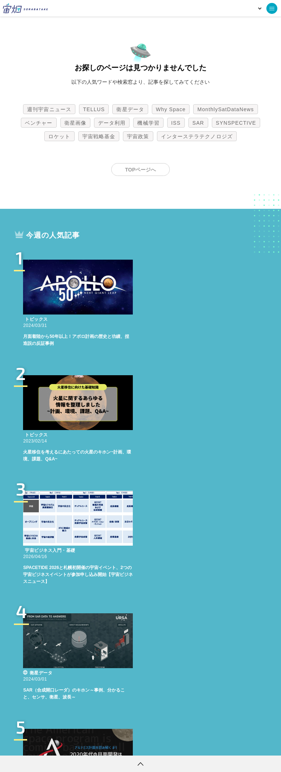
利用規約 (80, 744)
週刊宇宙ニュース (49, 109)
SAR (198, 123)
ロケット (59, 136)
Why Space (171, 109)
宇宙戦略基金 (99, 136)
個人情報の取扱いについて (118, 744)
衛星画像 (75, 123)
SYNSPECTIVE (236, 123)
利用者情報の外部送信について (179, 744)
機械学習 (148, 123)
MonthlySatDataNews (225, 109)
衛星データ (130, 109)
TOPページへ (140, 170)
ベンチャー (39, 123)
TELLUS (94, 109)
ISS (176, 123)
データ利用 (112, 123)
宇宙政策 (138, 136)
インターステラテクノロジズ (197, 136)
